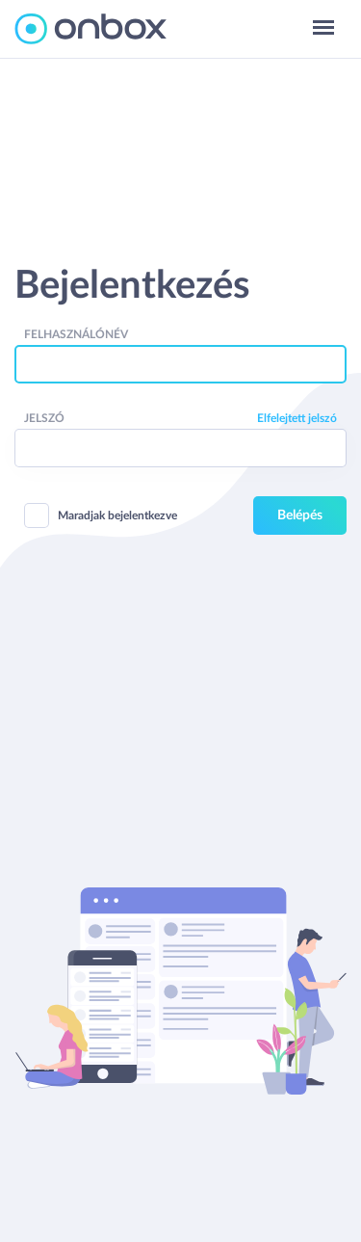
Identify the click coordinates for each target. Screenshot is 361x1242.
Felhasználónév (76, 334)
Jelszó (44, 418)
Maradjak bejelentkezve (101, 515)
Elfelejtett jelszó (297, 418)
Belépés (299, 515)
